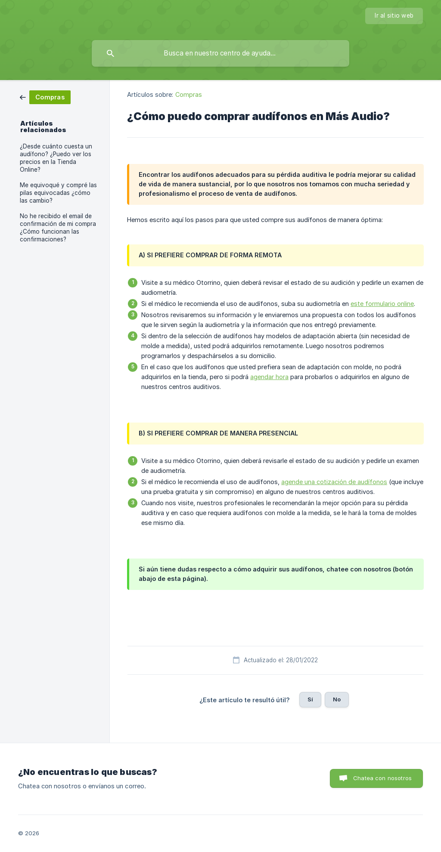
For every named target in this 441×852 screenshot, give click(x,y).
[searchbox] (220, 53)
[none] (394, 16)
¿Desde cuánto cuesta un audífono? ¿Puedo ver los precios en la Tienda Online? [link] (56, 158)
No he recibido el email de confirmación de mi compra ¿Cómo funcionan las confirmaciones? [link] (58, 228)
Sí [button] (310, 699)
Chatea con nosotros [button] (382, 778)
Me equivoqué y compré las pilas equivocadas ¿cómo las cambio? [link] (58, 193)
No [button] (337, 699)
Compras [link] (188, 94)
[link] (45, 97)
